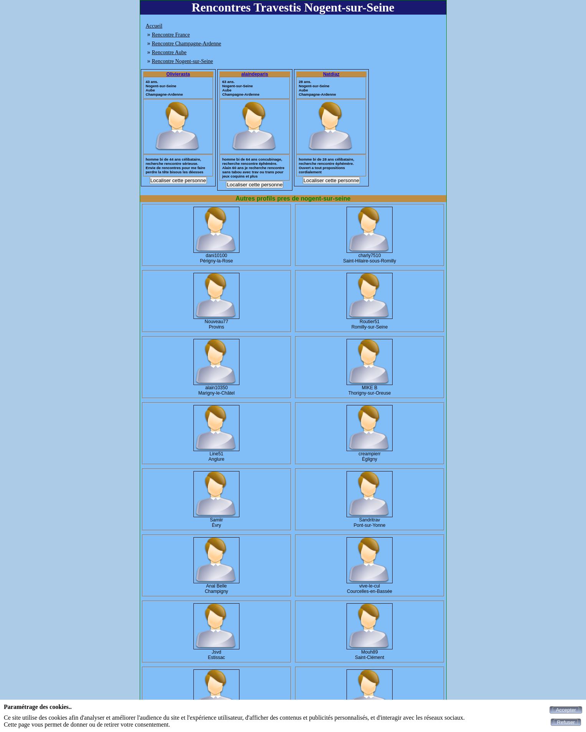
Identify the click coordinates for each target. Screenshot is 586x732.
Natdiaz (331, 74)
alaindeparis (254, 74)
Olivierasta (178, 74)
